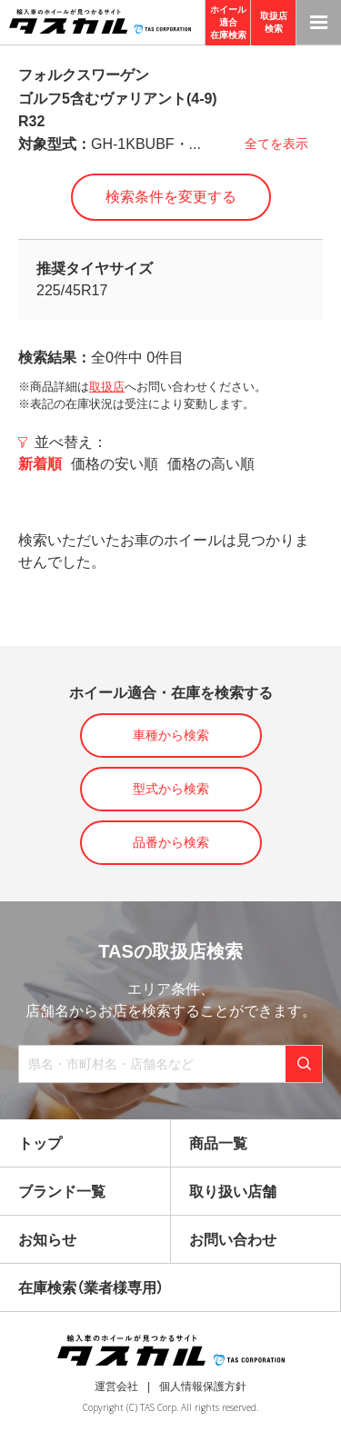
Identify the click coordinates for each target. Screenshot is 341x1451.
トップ (40, 1143)
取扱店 (107, 386)
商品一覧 (218, 1143)
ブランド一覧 (61, 1191)
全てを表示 (276, 143)
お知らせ (47, 1239)
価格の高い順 (211, 464)
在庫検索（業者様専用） (91, 1288)
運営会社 (116, 1386)
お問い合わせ (232, 1239)
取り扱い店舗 (232, 1191)
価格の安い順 (114, 464)
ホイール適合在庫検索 (228, 22)
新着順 (40, 464)
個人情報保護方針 (202, 1386)
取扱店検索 (273, 22)
